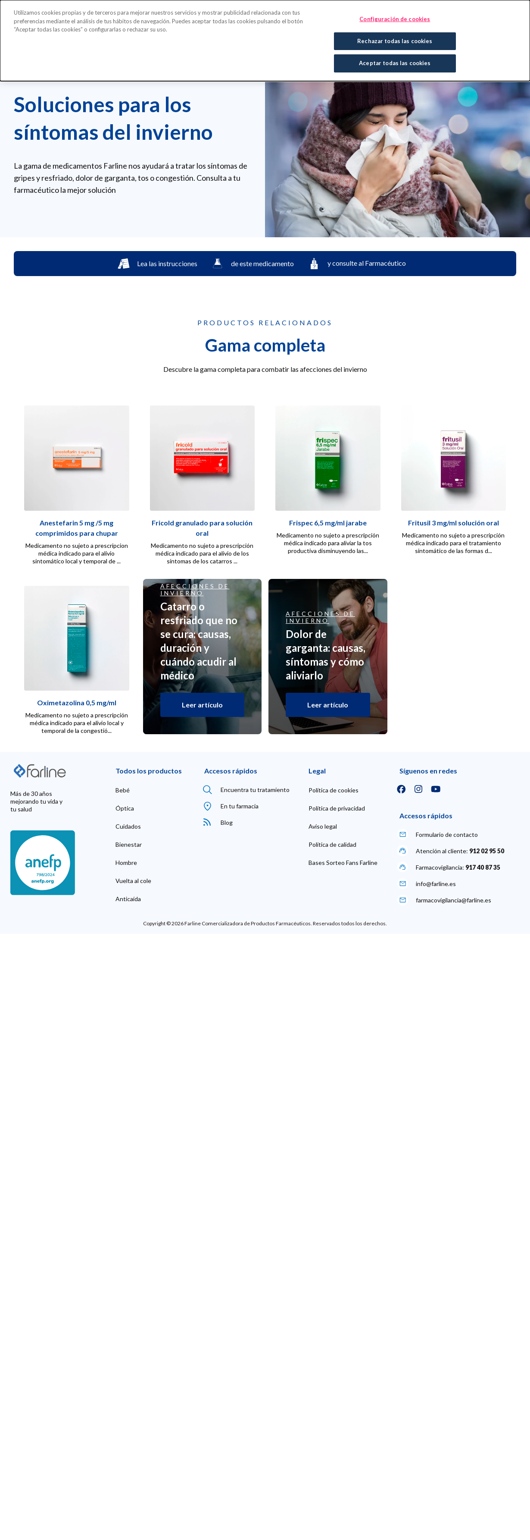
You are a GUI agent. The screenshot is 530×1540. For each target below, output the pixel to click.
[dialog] (265, 40)
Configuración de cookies (394, 19)
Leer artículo (202, 705)
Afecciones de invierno (195, 590)
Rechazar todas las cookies (394, 41)
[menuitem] (122, 790)
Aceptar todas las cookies (394, 63)
